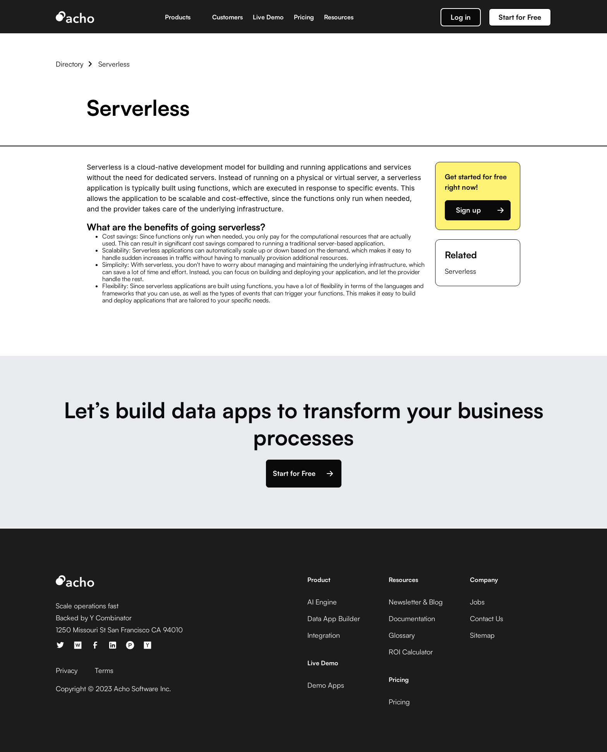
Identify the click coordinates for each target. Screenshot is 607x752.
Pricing (304, 17)
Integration (323, 635)
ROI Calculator (411, 651)
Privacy (66, 670)
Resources (338, 17)
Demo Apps (325, 685)
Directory (69, 64)
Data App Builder (333, 618)
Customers (227, 17)
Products (177, 17)
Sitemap (482, 635)
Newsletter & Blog (416, 601)
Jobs (477, 601)
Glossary (402, 635)
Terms (104, 670)
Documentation (412, 618)
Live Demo (268, 17)
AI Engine (322, 601)
